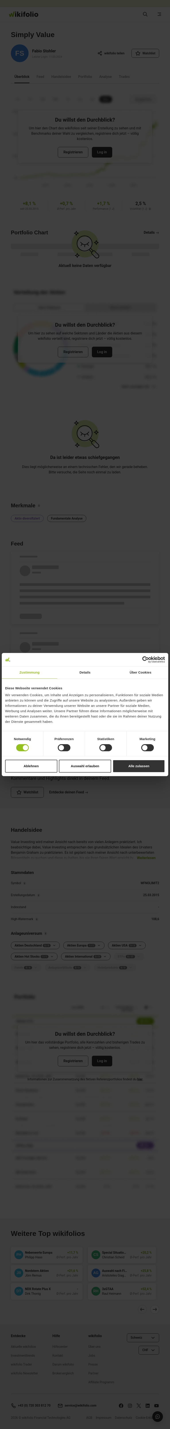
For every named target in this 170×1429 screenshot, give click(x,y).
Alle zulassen (138, 766)
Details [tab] (85, 672)
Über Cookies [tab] (140, 672)
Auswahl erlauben (85, 766)
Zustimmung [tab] (29, 672)
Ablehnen (31, 766)
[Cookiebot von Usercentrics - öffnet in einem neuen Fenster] (145, 659)
